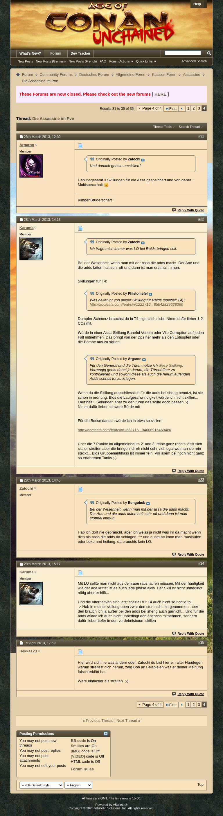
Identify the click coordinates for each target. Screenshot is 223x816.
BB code (78, 740)
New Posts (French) (83, 61)
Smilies (77, 746)
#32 (201, 219)
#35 (201, 642)
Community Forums (56, 74)
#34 (201, 563)
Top (200, 784)
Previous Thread (99, 720)
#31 (201, 136)
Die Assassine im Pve (53, 118)
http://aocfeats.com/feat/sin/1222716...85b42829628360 (136, 304)
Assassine (191, 74)
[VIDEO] (78, 756)
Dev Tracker (80, 53)
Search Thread (189, 126)
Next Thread (126, 720)
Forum (56, 53)
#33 (201, 480)
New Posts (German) (51, 61)
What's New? (30, 53)
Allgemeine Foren (130, 74)
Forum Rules (82, 769)
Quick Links (144, 61)
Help (197, 4)
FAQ (103, 61)
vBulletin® (120, 804)
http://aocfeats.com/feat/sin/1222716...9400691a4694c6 (124, 430)
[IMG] (75, 751)
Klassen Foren (164, 74)
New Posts (25, 61)
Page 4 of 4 (152, 108)
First (171, 108)
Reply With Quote (188, 210)
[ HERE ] (160, 94)
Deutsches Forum (94, 74)
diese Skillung (170, 365)
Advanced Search (194, 61)
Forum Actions (119, 61)
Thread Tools (162, 126)
